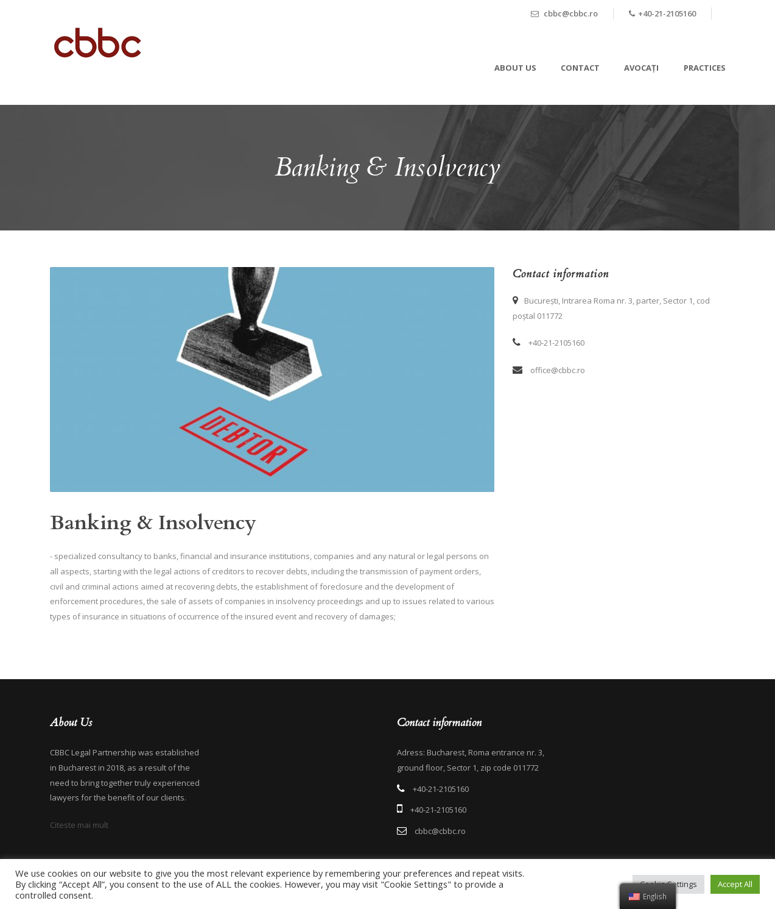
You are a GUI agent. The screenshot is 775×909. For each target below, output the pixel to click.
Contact (580, 67)
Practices (705, 67)
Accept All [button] (735, 884)
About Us (515, 67)
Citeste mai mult (79, 824)
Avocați (641, 67)
